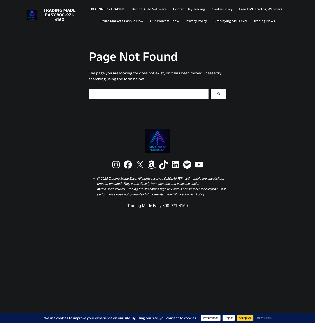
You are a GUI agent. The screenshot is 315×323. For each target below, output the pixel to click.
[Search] (218, 94)
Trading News (264, 21)
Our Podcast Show (164, 21)
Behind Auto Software (149, 9)
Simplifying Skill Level (230, 21)
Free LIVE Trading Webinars (260, 9)
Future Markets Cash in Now (121, 21)
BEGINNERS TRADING (108, 9)
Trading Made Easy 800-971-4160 (59, 15)
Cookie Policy (222, 9)
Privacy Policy (196, 21)
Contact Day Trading (189, 9)
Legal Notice (174, 194)
